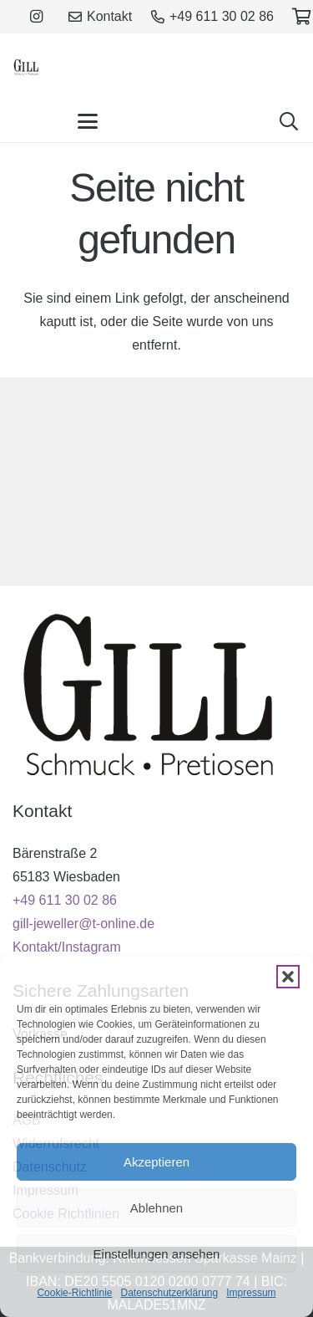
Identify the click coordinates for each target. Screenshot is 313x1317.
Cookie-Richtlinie (74, 1293)
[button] (288, 976)
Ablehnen (156, 1208)
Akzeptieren (156, 1162)
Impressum (250, 1293)
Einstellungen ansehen (156, 1254)
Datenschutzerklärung (169, 1293)
